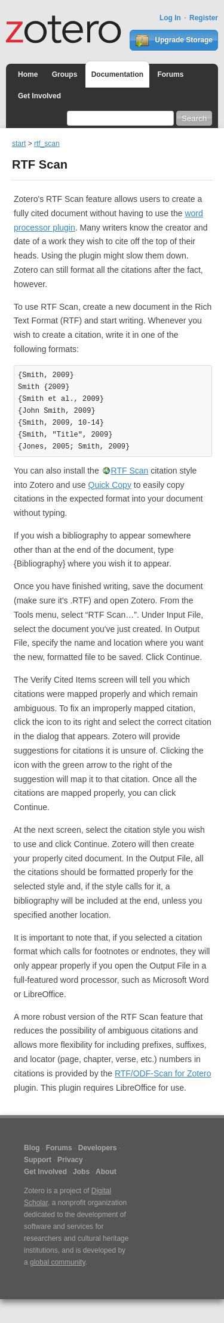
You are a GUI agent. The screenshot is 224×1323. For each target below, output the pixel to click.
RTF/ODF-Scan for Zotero (163, 1073)
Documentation (117, 74)
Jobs (81, 1172)
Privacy (70, 1160)
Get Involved (39, 96)
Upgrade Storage (174, 40)
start (19, 143)
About (106, 1172)
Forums (170, 74)
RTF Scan (130, 470)
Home (28, 74)
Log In (170, 18)
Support (37, 1160)
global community (57, 1262)
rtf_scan (47, 143)
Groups (65, 74)
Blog (32, 1148)
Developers (97, 1148)
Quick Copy (109, 485)
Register (203, 18)
